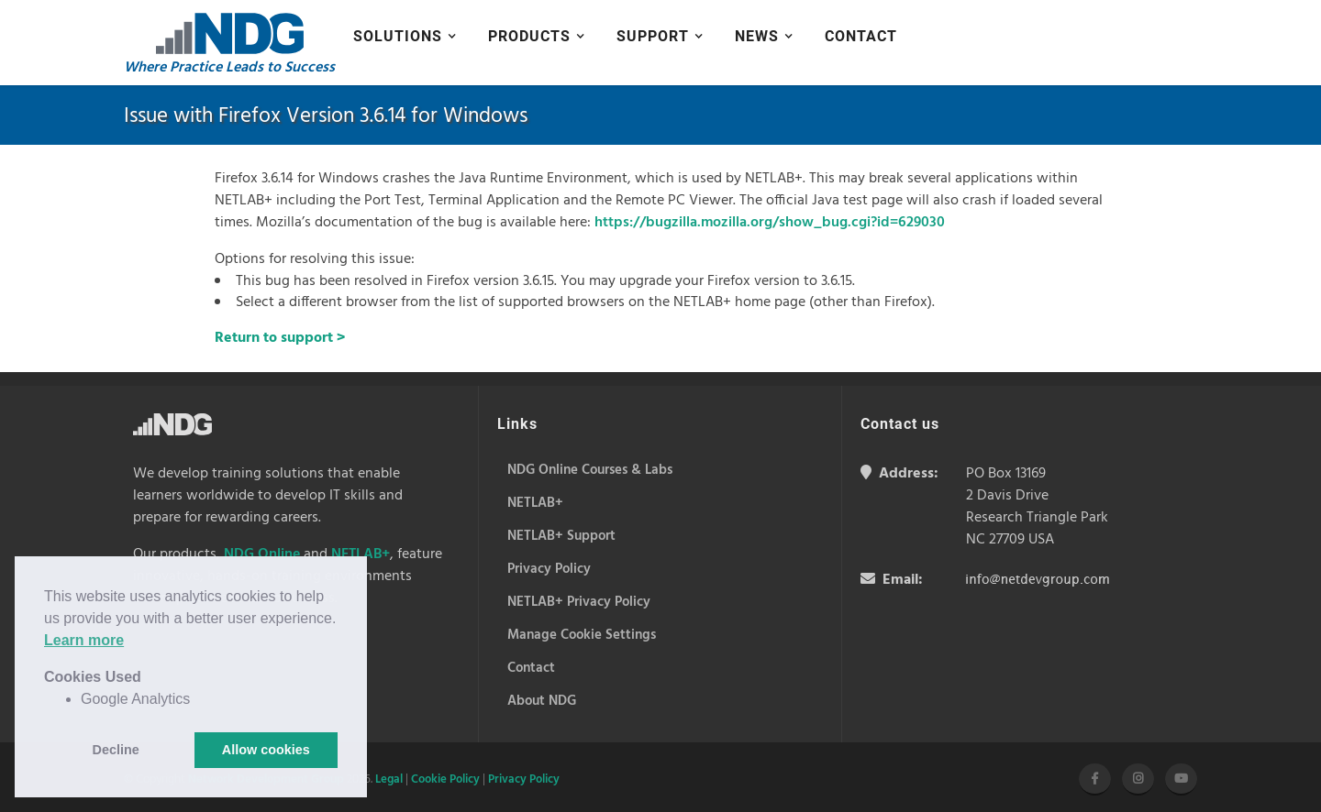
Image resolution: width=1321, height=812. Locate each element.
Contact (861, 36)
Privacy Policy (524, 779)
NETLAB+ (360, 554)
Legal (389, 779)
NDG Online (262, 554)
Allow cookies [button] (266, 749)
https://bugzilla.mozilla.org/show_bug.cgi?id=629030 (769, 223)
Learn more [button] (84, 640)
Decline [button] (116, 749)
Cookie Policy (445, 779)
